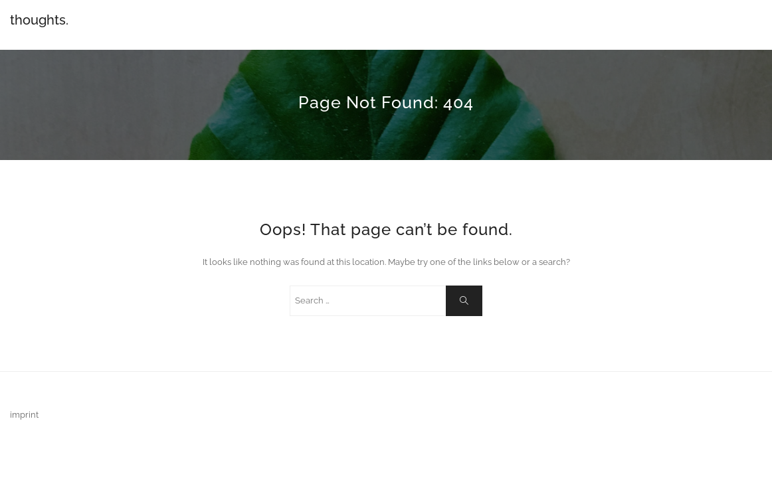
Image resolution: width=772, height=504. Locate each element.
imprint (24, 415)
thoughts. (39, 20)
